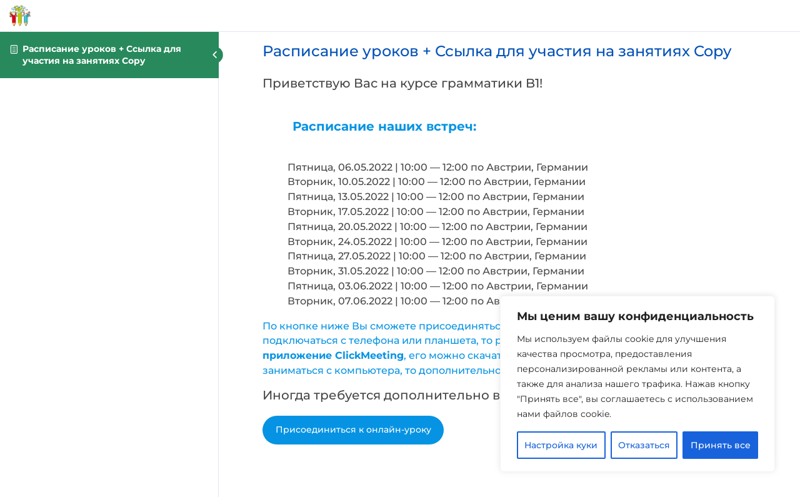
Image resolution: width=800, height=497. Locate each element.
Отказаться (644, 445)
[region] (637, 384)
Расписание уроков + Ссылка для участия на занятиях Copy (101, 54)
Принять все (721, 445)
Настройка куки (561, 445)
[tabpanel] (509, 256)
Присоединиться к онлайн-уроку (353, 429)
